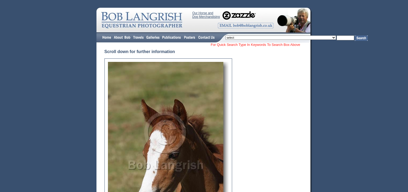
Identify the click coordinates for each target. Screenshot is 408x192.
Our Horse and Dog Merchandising (206, 15)
